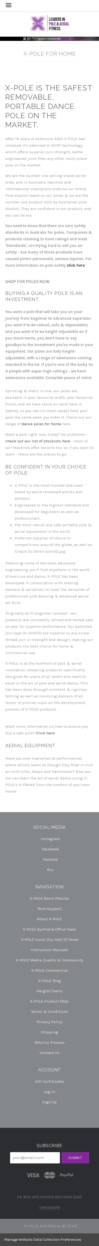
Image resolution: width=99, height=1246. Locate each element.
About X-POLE (49, 919)
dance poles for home (41, 423)
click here (76, 265)
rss (49, 869)
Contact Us (49, 1052)
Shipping (49, 1032)
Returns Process (50, 1042)
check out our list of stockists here (37, 441)
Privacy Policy (49, 1021)
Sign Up (49, 1102)
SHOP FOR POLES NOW (27, 282)
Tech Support (49, 908)
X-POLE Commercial (49, 970)
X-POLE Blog (49, 980)
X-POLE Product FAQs (49, 1001)
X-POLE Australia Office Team (49, 929)
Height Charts (49, 991)
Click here (45, 733)
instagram (49, 838)
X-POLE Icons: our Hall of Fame (49, 939)
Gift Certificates (49, 1081)
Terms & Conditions (49, 1011)
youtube (49, 859)
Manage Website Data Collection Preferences (42, 1239)
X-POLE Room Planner (49, 898)
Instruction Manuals (49, 949)
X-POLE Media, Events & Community (49, 960)
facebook (49, 849)
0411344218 (49, 1207)
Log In (49, 1091)
